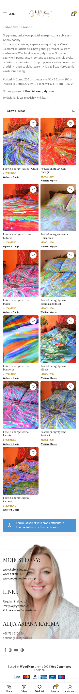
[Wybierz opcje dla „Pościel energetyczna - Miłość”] (48, 378)
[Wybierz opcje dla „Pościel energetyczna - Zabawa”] (11, 510)
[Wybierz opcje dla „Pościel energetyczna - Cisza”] (11, 177)
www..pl (16, 569)
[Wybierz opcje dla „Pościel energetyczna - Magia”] (11, 312)
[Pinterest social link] (41, 4)
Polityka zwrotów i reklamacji (21, 610)
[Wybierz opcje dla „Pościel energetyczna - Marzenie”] (11, 378)
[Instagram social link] (10, 650)
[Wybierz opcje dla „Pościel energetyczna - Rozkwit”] (48, 444)
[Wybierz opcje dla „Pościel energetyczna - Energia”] (48, 180)
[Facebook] (37, 4)
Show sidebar (16, 111)
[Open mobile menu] (9, 14)
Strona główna (12, 91)
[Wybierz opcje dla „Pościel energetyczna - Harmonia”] (48, 246)
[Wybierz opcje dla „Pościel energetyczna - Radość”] (11, 444)
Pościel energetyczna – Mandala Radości (54, 302)
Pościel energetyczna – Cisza (20, 168)
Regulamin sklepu (14, 601)
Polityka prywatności (16, 606)
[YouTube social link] (16, 650)
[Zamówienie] (73, 111)
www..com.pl (19, 578)
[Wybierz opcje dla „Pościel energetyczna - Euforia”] (11, 246)
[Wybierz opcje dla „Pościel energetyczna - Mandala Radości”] (48, 312)
